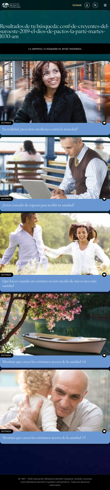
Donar (77, 5)
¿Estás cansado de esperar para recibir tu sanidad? (38, 204)
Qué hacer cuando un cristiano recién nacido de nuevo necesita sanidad (49, 283)
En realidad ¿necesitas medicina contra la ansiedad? (40, 128)
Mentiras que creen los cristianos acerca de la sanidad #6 (44, 361)
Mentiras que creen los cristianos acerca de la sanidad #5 (44, 437)
